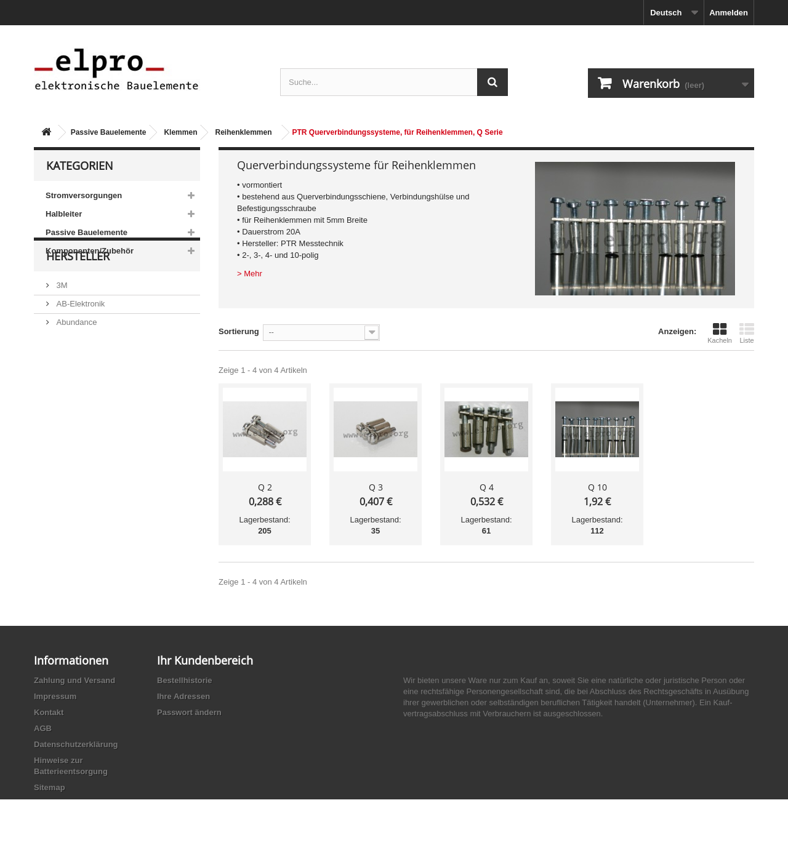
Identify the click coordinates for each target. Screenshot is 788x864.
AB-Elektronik (79, 339)
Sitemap (49, 787)
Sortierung (239, 331)
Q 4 (487, 487)
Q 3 (376, 487)
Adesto (67, 413)
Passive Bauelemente (109, 132)
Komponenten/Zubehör (90, 250)
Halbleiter (64, 213)
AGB (43, 728)
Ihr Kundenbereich (205, 660)
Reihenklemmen (243, 132)
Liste (746, 333)
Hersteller (78, 296)
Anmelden (728, 12)
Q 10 (597, 487)
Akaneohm (74, 431)
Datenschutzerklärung (76, 744)
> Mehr (249, 273)
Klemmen (180, 132)
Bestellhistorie (184, 680)
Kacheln (719, 333)
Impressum (55, 696)
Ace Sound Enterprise (94, 376)
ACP (63, 394)
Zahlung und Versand (74, 680)
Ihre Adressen (183, 696)
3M (61, 321)
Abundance (75, 357)
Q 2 (265, 487)
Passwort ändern (189, 712)
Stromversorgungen (84, 195)
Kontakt (48, 712)
